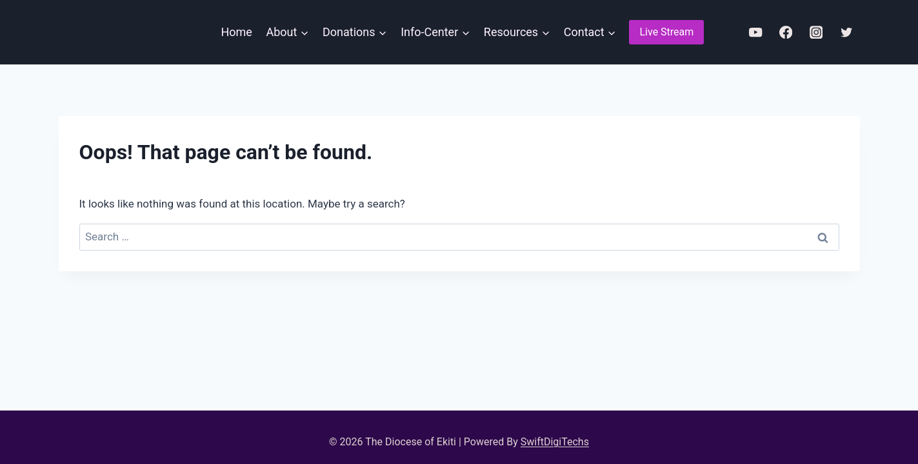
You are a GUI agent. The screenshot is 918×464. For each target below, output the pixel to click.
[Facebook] (786, 32)
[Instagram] (816, 32)
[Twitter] (846, 32)
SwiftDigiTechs (555, 442)
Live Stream (666, 32)
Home (236, 32)
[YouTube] (756, 32)
